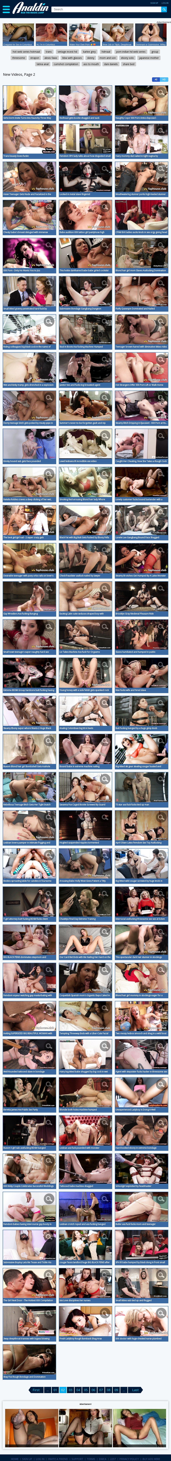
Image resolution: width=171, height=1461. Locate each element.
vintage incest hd (67, 51)
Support (77, 1459)
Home (14, 1459)
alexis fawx (50, 58)
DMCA (102, 1459)
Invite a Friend (58, 1459)
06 (93, 1390)
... (124, 1390)
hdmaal (106, 51)
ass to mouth (91, 64)
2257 (113, 1459)
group (155, 51)
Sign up (154, 3)
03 (70, 1390)
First (36, 1390)
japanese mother (149, 58)
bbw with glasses (72, 58)
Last (135, 1390)
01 (55, 1390)
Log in (165, 3)
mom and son (108, 58)
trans (49, 51)
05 (86, 1390)
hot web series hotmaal (26, 51)
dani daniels (111, 64)
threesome (18, 58)
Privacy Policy (129, 1459)
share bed (128, 64)
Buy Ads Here (151, 1459)
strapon (34, 58)
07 (101, 1390)
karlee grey (89, 51)
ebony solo (127, 58)
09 (116, 1390)
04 (78, 1390)
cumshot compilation (66, 64)
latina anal (43, 64)
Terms (91, 1459)
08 (108, 1390)
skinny (90, 58)
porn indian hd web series (130, 51)
